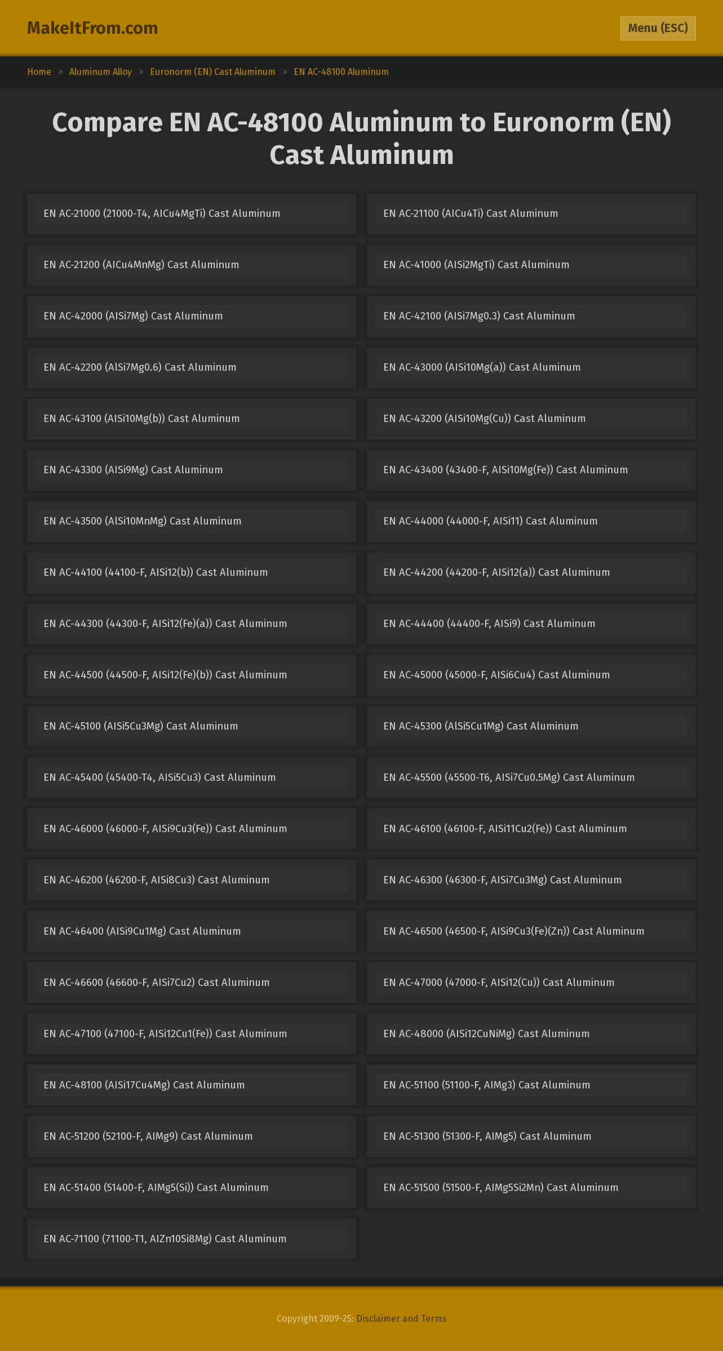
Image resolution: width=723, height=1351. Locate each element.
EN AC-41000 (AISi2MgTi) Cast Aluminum (476, 265)
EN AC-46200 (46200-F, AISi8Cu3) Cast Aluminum (156, 880)
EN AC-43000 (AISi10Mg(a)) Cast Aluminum (482, 367)
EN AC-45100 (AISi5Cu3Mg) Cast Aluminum (140, 726)
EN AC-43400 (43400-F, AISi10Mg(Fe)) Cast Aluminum (505, 470)
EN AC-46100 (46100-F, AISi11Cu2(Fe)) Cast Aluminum (505, 829)
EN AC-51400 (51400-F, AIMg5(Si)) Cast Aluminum (156, 1187)
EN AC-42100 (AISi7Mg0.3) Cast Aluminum (479, 316)
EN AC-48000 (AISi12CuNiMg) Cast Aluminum (486, 1034)
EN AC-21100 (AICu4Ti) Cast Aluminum (470, 213)
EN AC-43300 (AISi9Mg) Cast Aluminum (133, 470)
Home (39, 71)
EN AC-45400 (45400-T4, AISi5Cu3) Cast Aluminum (159, 777)
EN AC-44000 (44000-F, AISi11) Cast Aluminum (490, 521)
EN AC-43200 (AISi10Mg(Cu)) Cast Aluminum (484, 418)
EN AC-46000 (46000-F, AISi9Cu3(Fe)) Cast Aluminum (165, 829)
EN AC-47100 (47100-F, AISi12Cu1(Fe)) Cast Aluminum (165, 1034)
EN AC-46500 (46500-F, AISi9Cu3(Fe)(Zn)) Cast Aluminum (514, 931)
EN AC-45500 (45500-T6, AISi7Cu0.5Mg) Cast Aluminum (509, 777)
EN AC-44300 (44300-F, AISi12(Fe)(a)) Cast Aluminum (165, 623)
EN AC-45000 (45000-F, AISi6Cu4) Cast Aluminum (496, 675)
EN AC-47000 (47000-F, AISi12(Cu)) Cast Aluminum (499, 982)
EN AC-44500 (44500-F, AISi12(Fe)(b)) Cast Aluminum (165, 675)
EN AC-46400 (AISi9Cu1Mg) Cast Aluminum (142, 931)
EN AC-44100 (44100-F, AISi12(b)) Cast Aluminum (155, 572)
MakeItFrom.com (92, 28)
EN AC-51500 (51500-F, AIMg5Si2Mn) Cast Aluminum (501, 1187)
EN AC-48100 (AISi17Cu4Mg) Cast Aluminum (144, 1085)
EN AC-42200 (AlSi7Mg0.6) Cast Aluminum (140, 367)
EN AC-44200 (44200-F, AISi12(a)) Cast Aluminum (496, 572)
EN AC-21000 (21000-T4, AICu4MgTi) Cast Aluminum (162, 213)
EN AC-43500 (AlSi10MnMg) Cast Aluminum (142, 521)
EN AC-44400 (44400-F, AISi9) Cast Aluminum (489, 623)
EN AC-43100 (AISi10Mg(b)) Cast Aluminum (141, 418)
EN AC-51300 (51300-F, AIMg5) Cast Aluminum (487, 1136)
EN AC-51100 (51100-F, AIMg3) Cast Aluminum (487, 1085)
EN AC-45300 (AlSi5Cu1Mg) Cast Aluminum (481, 726)
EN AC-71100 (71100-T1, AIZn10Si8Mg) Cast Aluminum (165, 1239)
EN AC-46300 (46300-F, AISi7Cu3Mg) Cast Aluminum (502, 880)
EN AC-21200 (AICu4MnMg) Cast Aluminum (141, 265)
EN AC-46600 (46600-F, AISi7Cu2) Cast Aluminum (156, 982)
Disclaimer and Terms (401, 1318)
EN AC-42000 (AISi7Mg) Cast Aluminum (133, 316)
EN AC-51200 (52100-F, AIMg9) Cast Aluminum (148, 1136)
